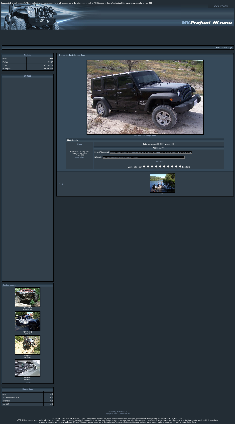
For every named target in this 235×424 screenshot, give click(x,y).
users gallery (80, 157)
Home (218, 48)
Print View (158, 162)
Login (230, 48)
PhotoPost (120, 412)
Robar (83, 55)
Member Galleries (72, 55)
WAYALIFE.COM (221, 6)
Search (224, 48)
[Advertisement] (117, 37)
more (27, 382)
